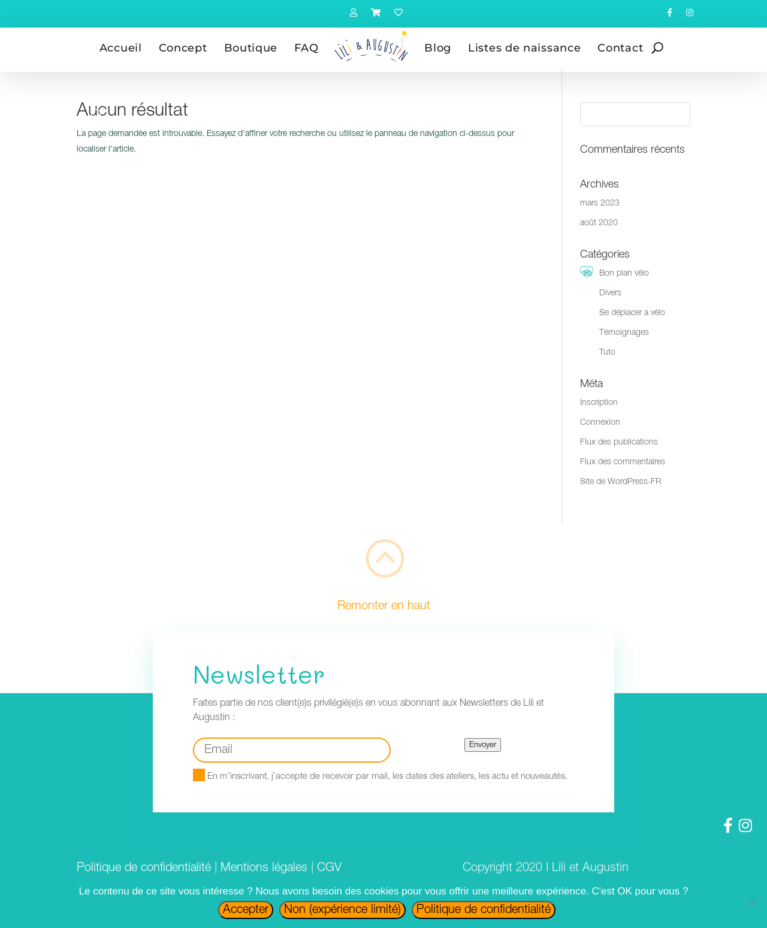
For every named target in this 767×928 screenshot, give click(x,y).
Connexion (600, 423)
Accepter (245, 910)
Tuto (607, 352)
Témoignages (624, 333)
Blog (437, 48)
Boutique (251, 48)
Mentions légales (264, 868)
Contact (620, 48)
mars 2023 (600, 203)
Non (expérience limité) (342, 910)
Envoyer (482, 745)
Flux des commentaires (622, 462)
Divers (610, 293)
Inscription (599, 403)
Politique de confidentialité (144, 868)
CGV (329, 868)
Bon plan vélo (624, 273)
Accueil (120, 48)
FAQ (306, 48)
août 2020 (599, 223)
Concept (183, 48)
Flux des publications (619, 442)
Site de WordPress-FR (620, 482)
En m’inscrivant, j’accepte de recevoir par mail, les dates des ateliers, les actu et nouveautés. (380, 776)
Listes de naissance (524, 48)
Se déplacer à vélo (632, 313)
